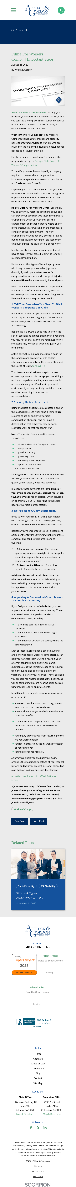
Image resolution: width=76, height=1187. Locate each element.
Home (38, 1053)
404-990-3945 (38, 947)
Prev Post (20, 821)
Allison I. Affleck (50, 956)
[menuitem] (38, 1166)
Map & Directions (25, 1114)
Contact (38, 1078)
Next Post (38, 821)
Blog (38, 1073)
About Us (38, 1058)
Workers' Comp (22, 809)
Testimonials (38, 1068)
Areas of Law (38, 1063)
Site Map (38, 1083)
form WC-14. (38, 365)
